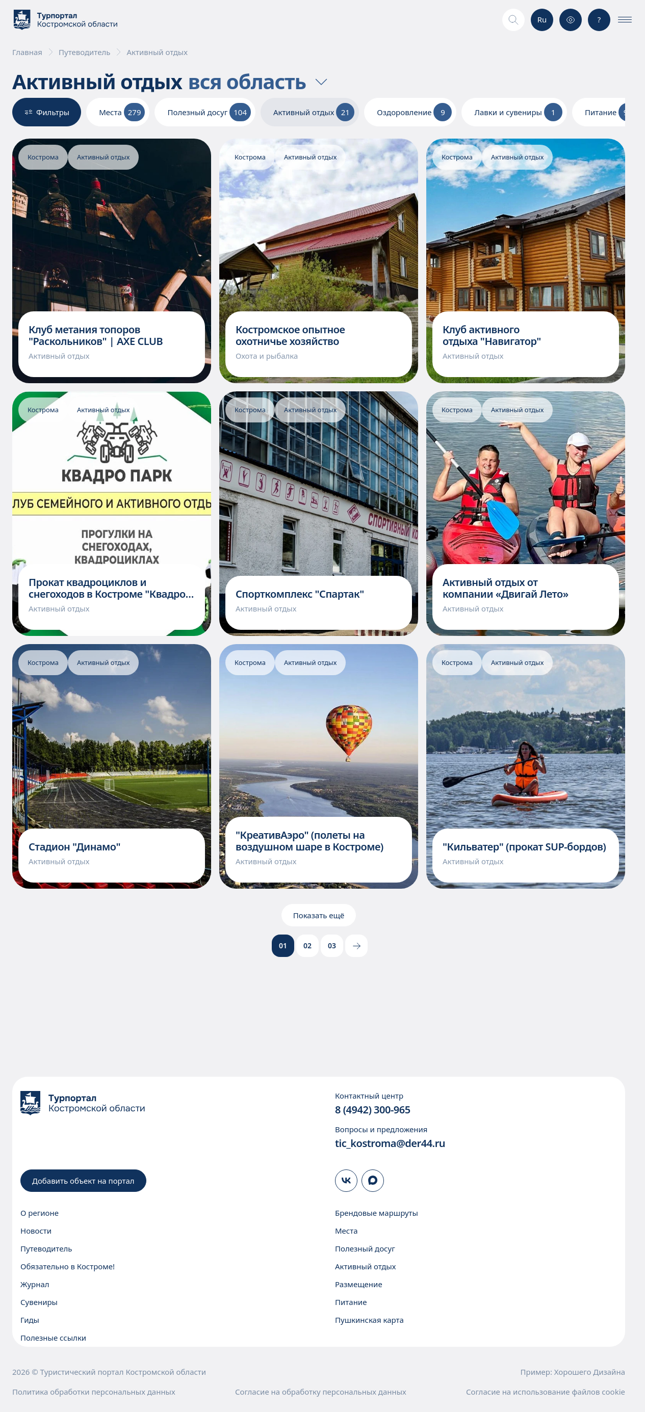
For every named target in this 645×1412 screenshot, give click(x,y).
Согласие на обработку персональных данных (320, 1392)
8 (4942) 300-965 (372, 1109)
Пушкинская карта (369, 1320)
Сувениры (39, 1302)
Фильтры (46, 112)
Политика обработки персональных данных (93, 1392)
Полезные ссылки (53, 1338)
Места (346, 1230)
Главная (27, 52)
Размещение (358, 1284)
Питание (351, 1302)
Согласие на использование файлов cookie (545, 1392)
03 (332, 945)
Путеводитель (84, 52)
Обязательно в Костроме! (67, 1266)
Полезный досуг (365, 1248)
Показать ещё (318, 915)
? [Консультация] (599, 19)
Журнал (34, 1284)
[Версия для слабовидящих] (570, 20)
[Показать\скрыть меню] (624, 20)
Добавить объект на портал (83, 1181)
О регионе (39, 1213)
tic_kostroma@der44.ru (390, 1143)
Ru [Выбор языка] (542, 19)
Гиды (29, 1320)
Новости (35, 1230)
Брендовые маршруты (376, 1213)
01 (283, 945)
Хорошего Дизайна (589, 1372)
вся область (259, 81)
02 (307, 945)
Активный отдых (365, 1266)
